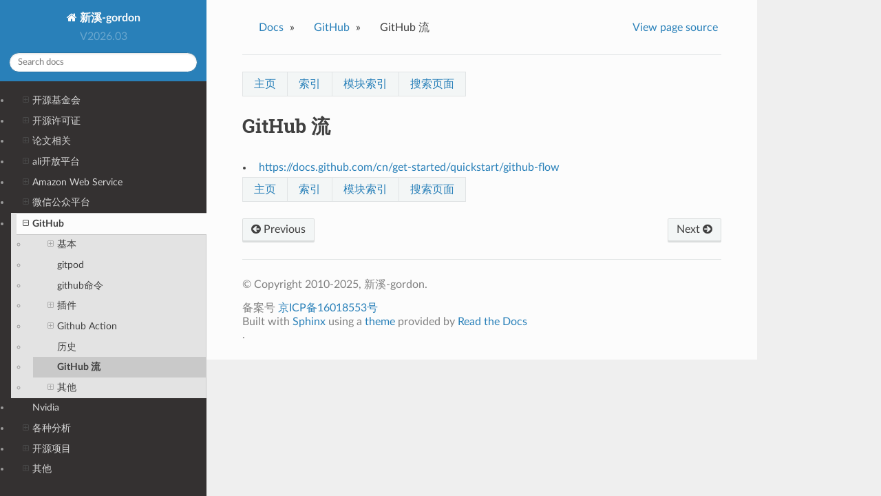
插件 (61, 306)
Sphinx (309, 321)
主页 (265, 84)
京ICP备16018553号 (328, 307)
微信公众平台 (56, 202)
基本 (61, 244)
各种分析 (47, 428)
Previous (278, 229)
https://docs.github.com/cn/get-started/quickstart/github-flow (409, 167)
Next (694, 229)
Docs (271, 27)
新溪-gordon (108, 17)
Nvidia (45, 407)
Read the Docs (492, 321)
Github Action (82, 326)
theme (380, 321)
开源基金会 (52, 100)
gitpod (70, 265)
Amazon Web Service (73, 182)
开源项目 (47, 449)
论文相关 (47, 141)
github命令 (80, 285)
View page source (675, 27)
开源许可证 (52, 121)
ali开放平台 (51, 162)
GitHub (43, 224)
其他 (61, 388)
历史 (66, 347)
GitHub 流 (78, 367)
